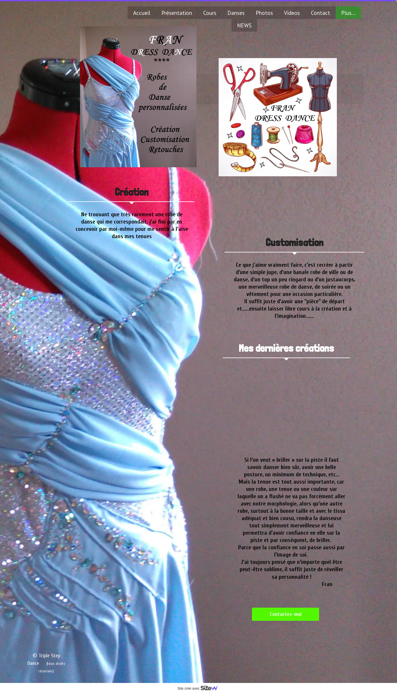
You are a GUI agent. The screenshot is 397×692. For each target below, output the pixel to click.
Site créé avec (199, 688)
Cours (209, 12)
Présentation (176, 12)
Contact (320, 12)
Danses (236, 12)
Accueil (141, 12)
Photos (264, 12)
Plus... (348, 12)
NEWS (244, 25)
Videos (292, 12)
